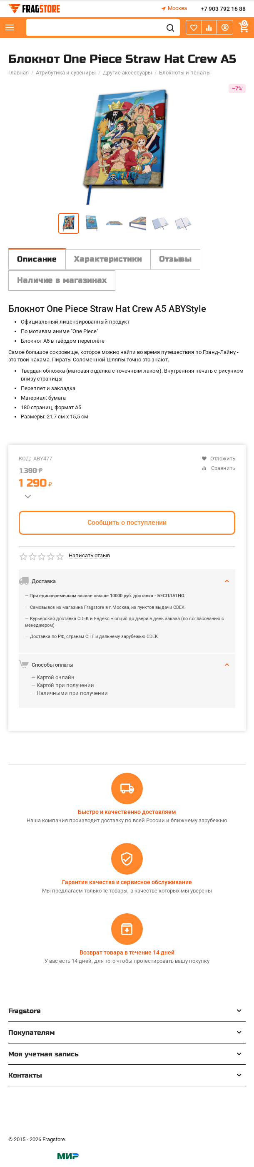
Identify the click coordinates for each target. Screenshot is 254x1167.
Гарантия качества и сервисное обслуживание (127, 882)
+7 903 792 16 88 (223, 8)
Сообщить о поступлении (127, 523)
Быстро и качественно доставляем (127, 811)
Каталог (10, 27)
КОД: (25, 458)
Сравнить (218, 468)
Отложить (218, 458)
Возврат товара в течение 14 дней (127, 952)
